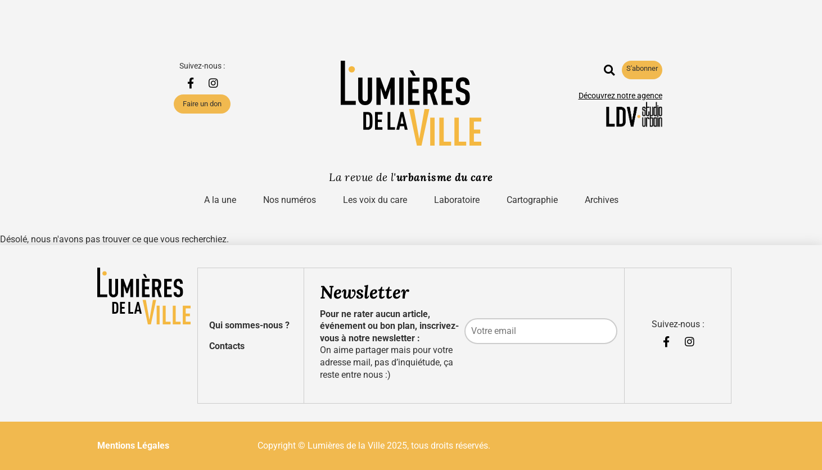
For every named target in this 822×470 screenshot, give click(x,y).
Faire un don (202, 104)
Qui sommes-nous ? (249, 325)
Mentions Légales (133, 445)
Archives (601, 200)
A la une (220, 200)
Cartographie (532, 200)
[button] (609, 70)
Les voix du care (375, 200)
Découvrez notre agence (620, 96)
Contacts (227, 346)
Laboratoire (457, 200)
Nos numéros (289, 200)
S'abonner (642, 68)
